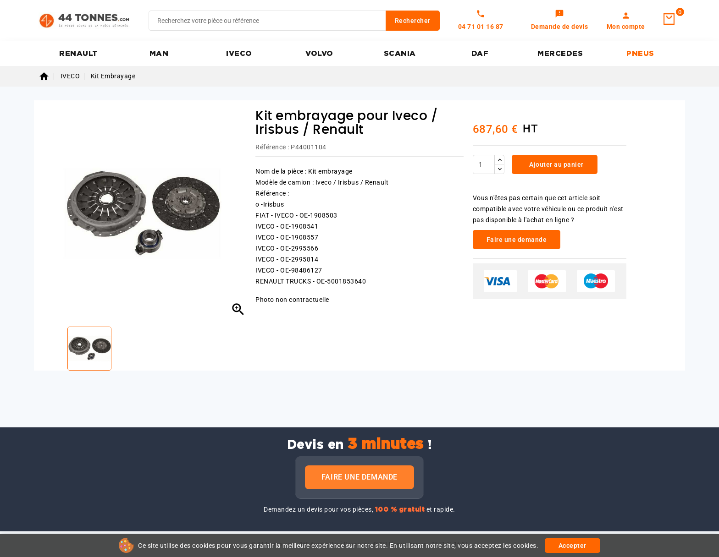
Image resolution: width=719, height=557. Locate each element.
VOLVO (319, 53)
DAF (480, 53)
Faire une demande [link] (517, 239)
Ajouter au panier (556, 164)
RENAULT (78, 53)
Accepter (572, 545)
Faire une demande (359, 477)
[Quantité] (484, 164)
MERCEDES (560, 53)
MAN (159, 53)
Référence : (272, 147)
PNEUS (640, 53)
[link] (559, 20)
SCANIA (400, 53)
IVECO (239, 53)
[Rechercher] (294, 21)
